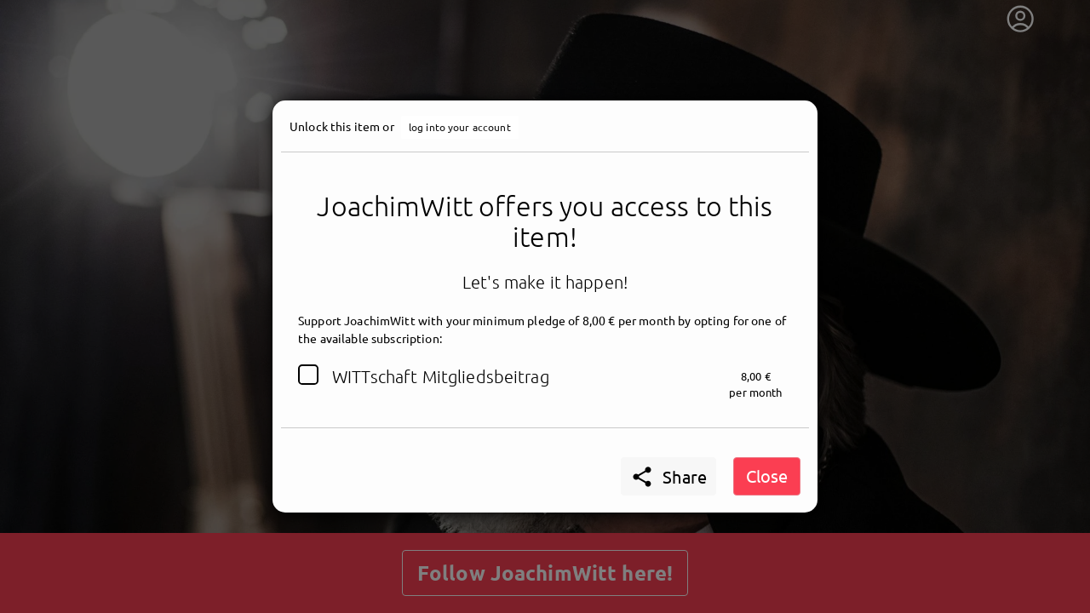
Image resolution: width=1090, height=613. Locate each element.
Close (767, 475)
